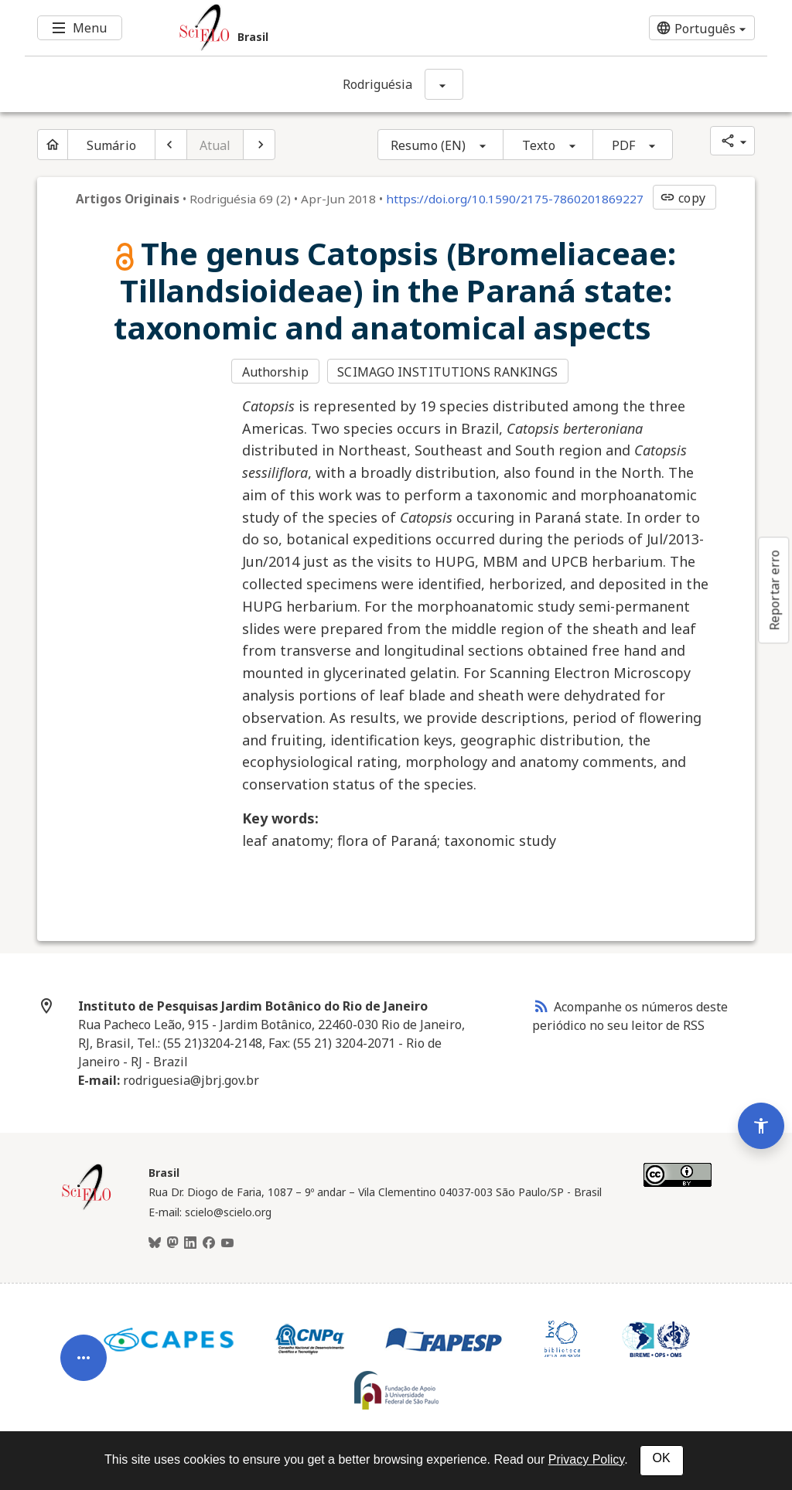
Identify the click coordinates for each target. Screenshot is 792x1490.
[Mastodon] (172, 1243)
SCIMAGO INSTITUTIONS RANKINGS (447, 371)
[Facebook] (209, 1243)
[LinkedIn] (190, 1243)
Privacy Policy (586, 1459)
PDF (623, 145)
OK (662, 1457)
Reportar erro (774, 590)
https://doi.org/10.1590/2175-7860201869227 (515, 198)
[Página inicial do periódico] (52, 144)
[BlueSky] (154, 1243)
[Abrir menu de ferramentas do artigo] (83, 1364)
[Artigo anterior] (171, 144)
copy (682, 197)
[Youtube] (227, 1243)
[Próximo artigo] (259, 144)
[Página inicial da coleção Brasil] (86, 1207)
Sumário (111, 145)
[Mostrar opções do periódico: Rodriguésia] (444, 84)
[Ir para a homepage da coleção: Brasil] (334, 28)
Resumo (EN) (428, 145)
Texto (538, 145)
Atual (215, 145)
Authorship (275, 371)
